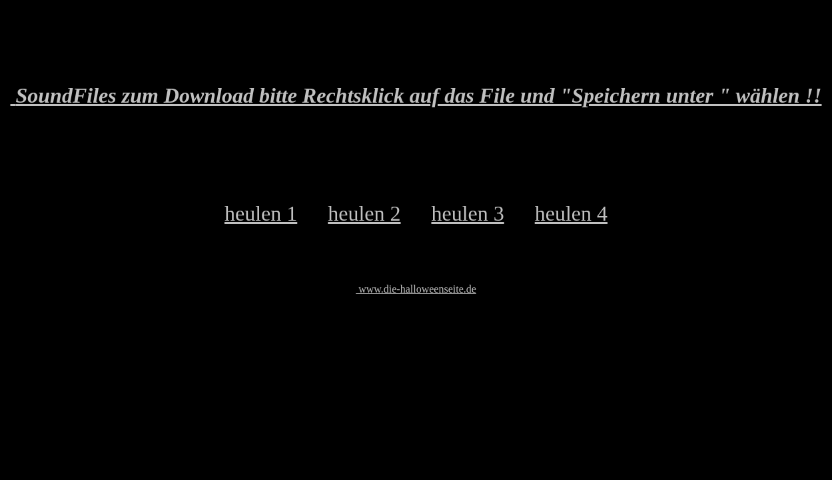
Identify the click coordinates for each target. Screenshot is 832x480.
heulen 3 (467, 213)
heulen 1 (260, 213)
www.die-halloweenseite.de (416, 289)
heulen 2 (364, 213)
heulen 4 (571, 213)
